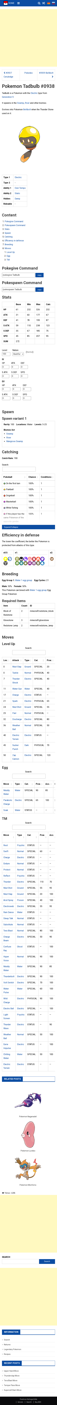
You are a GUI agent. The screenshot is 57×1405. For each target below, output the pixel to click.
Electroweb (8, 906)
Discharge (17, 719)
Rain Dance (8, 912)
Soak (5, 810)
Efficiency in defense (14, 240)
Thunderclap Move (11, 1376)
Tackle (15, 673)
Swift (5, 851)
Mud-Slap (16, 666)
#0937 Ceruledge (8, 75)
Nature (15, 350)
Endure (6, 863)
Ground (27, 666)
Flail (14, 713)
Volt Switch (8, 982)
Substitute (8, 924)
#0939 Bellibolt (46, 75)
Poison (20, 900)
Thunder (7, 882)
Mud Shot (16, 707)
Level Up (11, 252)
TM (8, 260)
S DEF (14, 372)
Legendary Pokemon (12, 1349)
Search (6, 1257)
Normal (27, 673)
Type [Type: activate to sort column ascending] (26, 660)
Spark (15, 701)
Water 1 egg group (23, 580)
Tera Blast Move (10, 1380)
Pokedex (28, 73)
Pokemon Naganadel (28, 1116)
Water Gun (17, 689)
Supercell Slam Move (12, 1390)
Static (17, 193)
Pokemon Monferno (28, 1185)
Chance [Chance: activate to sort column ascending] (32, 477)
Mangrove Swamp (14, 441)
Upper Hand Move (11, 1371)
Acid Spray (8, 900)
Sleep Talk (8, 918)
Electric (34, 93)
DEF (22, 363)
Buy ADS (38, 1402)
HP (3, 363)
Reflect (6, 876)
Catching (9, 236)
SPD (23, 372)
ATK (13, 363)
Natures (7, 1345)
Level (4, 350)
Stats (7, 229)
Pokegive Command (14, 221)
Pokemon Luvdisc (28, 1151)
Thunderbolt (8, 976)
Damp (17, 198)
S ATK (5, 372)
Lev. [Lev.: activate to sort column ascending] (5, 660)
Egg (8, 256)
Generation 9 (8, 97)
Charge (15, 695)
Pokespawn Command (15, 225)
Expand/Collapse (11, 527)
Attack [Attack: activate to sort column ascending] (15, 660)
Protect (6, 869)
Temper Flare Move (12, 1385)
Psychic (20, 845)
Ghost (20, 946)
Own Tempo (20, 188)
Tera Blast (8, 930)
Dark (26, 745)
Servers (20, 1402)
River (27, 103)
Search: (18, 467)
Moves (8, 248)
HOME (9, 3)
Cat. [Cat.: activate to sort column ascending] (36, 660)
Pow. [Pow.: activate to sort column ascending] (49, 660)
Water (27, 689)
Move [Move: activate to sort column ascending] (6, 784)
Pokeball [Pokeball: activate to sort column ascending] (7, 477)
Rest (5, 845)
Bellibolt (27, 109)
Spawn (8, 233)
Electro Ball (8, 1008)
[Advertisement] (28, 38)
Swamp (20, 103)
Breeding (9, 244)
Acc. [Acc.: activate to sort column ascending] (47, 784)
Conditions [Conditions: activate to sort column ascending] (46, 477)
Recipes (7, 1354)
